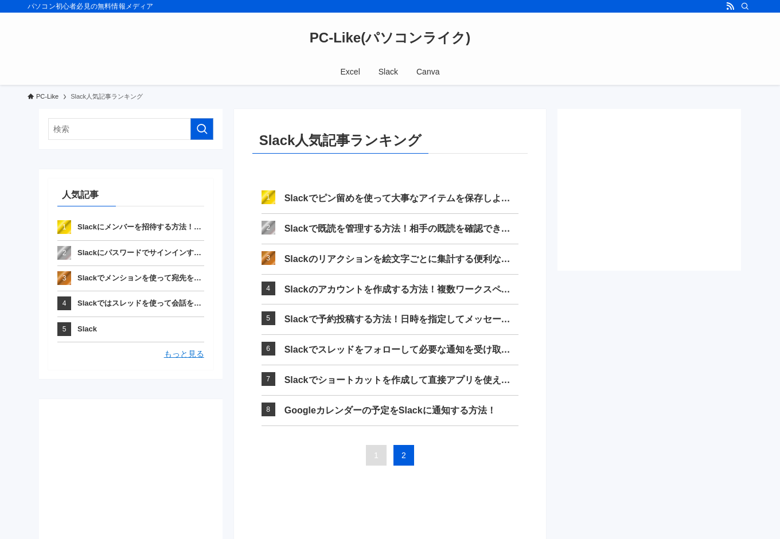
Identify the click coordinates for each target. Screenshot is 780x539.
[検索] (745, 6)
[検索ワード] (130, 129)
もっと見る (184, 353)
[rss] (730, 6)
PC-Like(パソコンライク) (390, 38)
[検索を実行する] (201, 129)
